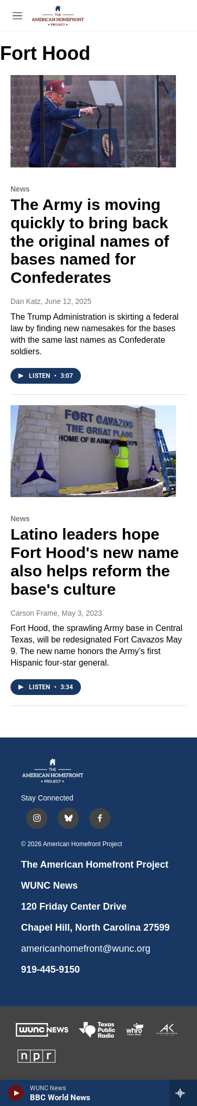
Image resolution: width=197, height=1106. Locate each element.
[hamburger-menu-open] (17, 15)
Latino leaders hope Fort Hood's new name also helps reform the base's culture (95, 561)
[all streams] (183, 1093)
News (20, 189)
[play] (16, 1093)
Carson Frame (34, 613)
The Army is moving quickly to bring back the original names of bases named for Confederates (90, 241)
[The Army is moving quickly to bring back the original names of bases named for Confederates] (93, 121)
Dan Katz (26, 301)
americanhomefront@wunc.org (85, 948)
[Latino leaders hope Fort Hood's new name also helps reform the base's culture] (93, 451)
